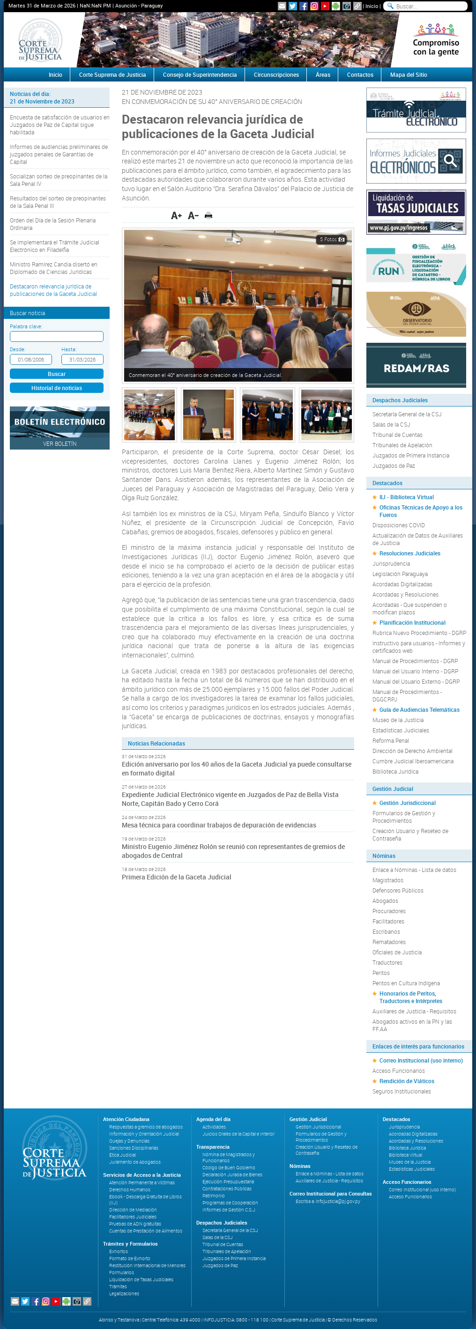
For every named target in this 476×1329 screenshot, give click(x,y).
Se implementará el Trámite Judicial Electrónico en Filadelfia (54, 245)
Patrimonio (213, 1196)
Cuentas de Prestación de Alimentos (145, 1231)
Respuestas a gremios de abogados (146, 1127)
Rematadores (389, 941)
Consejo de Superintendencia (200, 74)
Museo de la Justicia (398, 720)
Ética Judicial (122, 1155)
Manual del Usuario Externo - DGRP (416, 681)
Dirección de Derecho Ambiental (412, 750)
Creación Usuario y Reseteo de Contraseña (410, 834)
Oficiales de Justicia (397, 952)
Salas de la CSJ (391, 424)
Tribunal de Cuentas (397, 434)
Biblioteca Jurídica (395, 771)
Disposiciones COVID (398, 525)
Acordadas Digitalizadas (402, 584)
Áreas (323, 74)
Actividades (214, 1127)
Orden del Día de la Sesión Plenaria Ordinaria (53, 223)
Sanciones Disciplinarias (133, 1148)
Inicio (371, 5)
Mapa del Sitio (408, 74)
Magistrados (387, 880)
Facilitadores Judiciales (132, 1217)
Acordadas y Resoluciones (405, 594)
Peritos (381, 972)
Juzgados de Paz (393, 465)
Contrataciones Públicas (227, 1189)
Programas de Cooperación (230, 1203)
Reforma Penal (390, 740)
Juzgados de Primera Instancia (410, 455)
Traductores (387, 962)
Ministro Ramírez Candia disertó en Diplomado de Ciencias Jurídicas (53, 267)
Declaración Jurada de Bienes (232, 1175)
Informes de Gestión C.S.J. (229, 1210)
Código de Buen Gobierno (228, 1168)
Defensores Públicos (398, 890)
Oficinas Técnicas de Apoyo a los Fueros (420, 510)
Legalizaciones (124, 1294)
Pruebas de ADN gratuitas (135, 1224)
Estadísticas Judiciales (400, 730)
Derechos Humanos (129, 1190)
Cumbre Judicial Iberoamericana (413, 761)
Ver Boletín (60, 443)
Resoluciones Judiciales (409, 553)
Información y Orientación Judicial (144, 1134)
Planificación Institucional (412, 622)
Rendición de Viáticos (406, 1081)
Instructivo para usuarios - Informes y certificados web (418, 646)
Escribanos (386, 931)
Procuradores (389, 911)
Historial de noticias (56, 387)
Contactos (360, 74)
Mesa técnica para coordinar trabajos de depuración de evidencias (219, 824)
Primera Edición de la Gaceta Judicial (176, 876)
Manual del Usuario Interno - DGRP (415, 671)
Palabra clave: (26, 326)
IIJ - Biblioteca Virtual (406, 497)
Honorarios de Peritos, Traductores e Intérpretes (410, 996)
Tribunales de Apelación (402, 445)
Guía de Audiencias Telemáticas (419, 709)
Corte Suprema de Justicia (112, 74)
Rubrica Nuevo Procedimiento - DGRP (419, 632)
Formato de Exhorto (129, 1258)
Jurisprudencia (391, 563)
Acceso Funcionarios (398, 1070)
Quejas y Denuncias (129, 1141)
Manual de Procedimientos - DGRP (415, 660)
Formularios (121, 1273)
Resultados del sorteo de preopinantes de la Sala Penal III (58, 201)
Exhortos (118, 1251)
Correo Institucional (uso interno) (421, 1060)
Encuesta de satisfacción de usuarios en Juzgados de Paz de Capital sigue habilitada (60, 124)
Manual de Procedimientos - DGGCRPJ (407, 695)
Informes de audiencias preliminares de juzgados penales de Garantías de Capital (59, 154)
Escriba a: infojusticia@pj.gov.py (328, 1201)
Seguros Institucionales (401, 1091)
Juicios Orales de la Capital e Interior (238, 1134)
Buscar (57, 373)
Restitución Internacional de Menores (147, 1266)
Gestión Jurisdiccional (407, 802)
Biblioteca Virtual (405, 1155)
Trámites (118, 1287)
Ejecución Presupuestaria (228, 1182)
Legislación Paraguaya (400, 573)
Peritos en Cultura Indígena (406, 983)
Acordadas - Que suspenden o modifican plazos (409, 608)
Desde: (17, 349)
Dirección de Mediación (133, 1210)
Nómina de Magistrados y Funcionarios (228, 1158)
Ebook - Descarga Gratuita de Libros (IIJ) (145, 1200)
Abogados (385, 900)
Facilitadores (388, 921)
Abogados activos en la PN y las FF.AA (412, 1025)
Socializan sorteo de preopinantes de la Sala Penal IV (58, 179)
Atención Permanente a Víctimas (142, 1183)
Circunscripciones (276, 74)
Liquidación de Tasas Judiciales (141, 1280)
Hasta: (68, 349)
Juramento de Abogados (135, 1162)
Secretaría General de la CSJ (407, 414)
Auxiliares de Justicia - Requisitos (414, 1011)
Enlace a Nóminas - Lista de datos (414, 869)
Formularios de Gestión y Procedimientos (403, 816)
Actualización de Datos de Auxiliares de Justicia (417, 539)
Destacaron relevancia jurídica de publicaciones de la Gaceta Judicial (53, 289)
